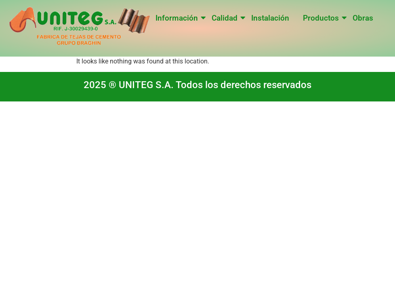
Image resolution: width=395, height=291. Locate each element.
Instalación (270, 18)
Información (178, 18)
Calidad (226, 18)
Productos (322, 18)
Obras (363, 18)
